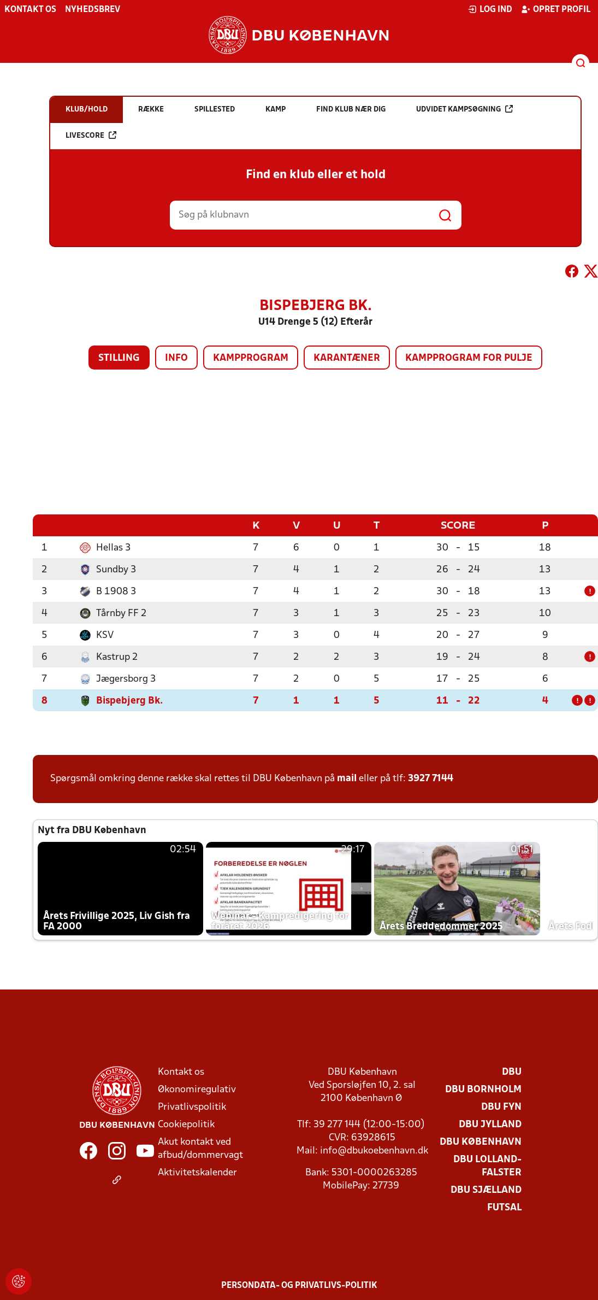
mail (347, 778)
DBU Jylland (490, 1124)
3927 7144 (430, 778)
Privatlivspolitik (192, 1106)
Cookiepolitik (186, 1124)
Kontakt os (30, 10)
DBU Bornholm (483, 1089)
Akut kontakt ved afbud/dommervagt (200, 1148)
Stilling (119, 358)
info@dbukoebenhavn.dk (374, 1150)
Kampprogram (250, 358)
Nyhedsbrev (92, 10)
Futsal (504, 1207)
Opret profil (555, 9)
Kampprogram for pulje (468, 358)
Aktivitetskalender (197, 1172)
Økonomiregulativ (197, 1089)
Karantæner (346, 358)
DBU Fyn (501, 1106)
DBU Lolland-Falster (487, 1166)
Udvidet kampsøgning (464, 109)
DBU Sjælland (486, 1189)
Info (176, 358)
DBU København (481, 1141)
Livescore (91, 135)
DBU (512, 1071)
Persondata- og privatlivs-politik (299, 1285)
